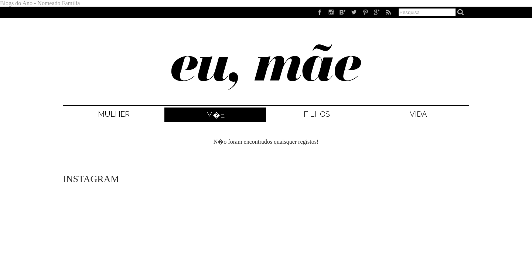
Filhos (317, 114)
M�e (215, 114)
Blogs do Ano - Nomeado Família (40, 3)
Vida (418, 114)
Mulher (114, 114)
